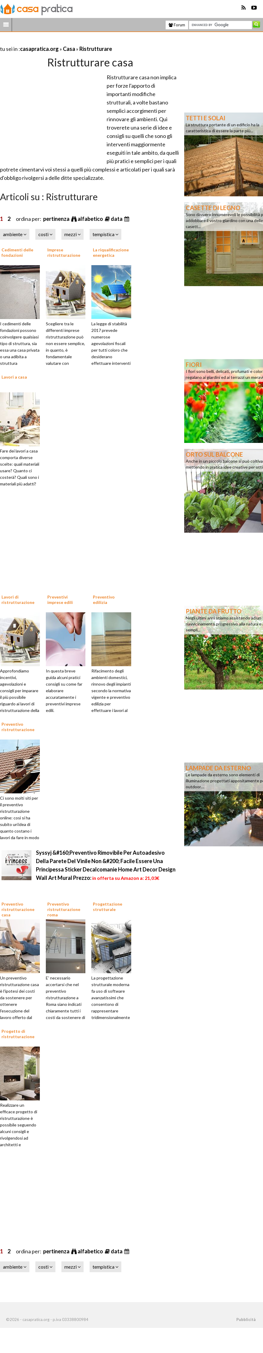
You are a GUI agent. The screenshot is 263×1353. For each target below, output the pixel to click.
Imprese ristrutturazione (63, 252)
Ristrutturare (95, 48)
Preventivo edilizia (104, 599)
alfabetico (91, 218)
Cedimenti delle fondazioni (17, 252)
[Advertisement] (70, 41)
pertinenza (56, 218)
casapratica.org (39, 48)
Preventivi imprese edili (60, 599)
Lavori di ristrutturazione (17, 599)
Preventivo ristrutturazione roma (63, 909)
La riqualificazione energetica (111, 252)
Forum (177, 24)
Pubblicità (246, 1319)
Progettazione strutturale (107, 906)
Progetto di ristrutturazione (17, 1034)
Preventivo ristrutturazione (17, 727)
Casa (69, 48)
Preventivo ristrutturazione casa (17, 909)
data (117, 218)
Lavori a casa (14, 376)
